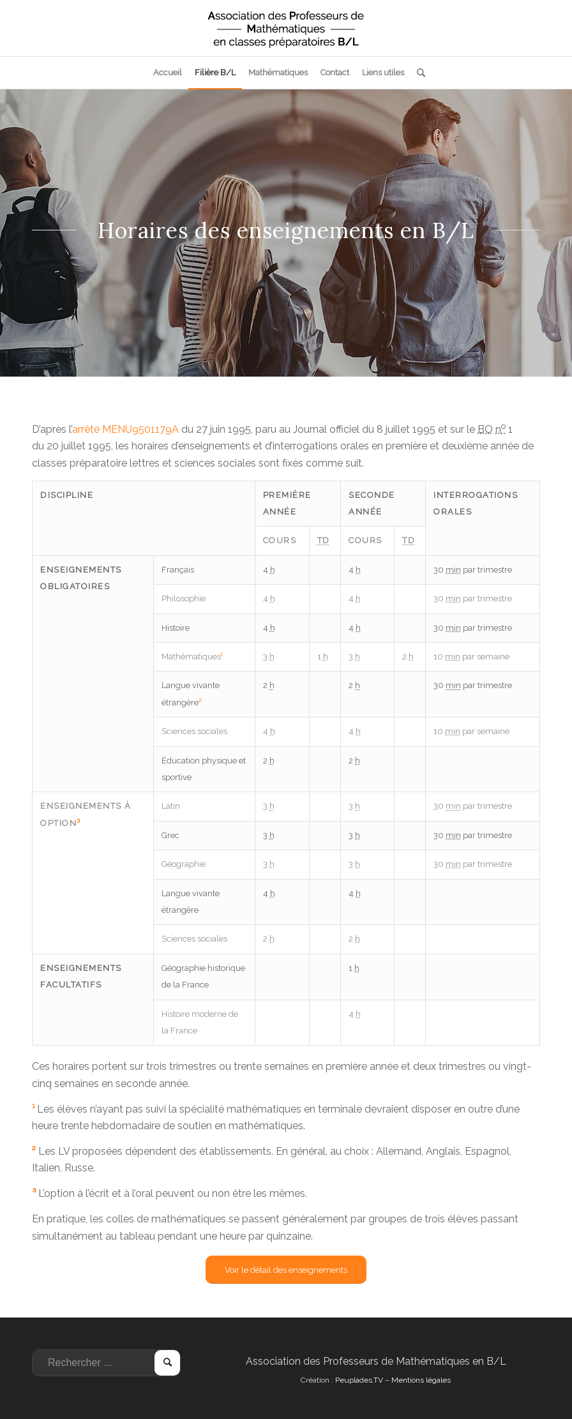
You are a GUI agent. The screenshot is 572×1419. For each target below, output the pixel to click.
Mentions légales (421, 1380)
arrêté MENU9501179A (125, 429)
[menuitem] (167, 73)
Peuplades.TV (359, 1380)
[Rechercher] (417, 73)
